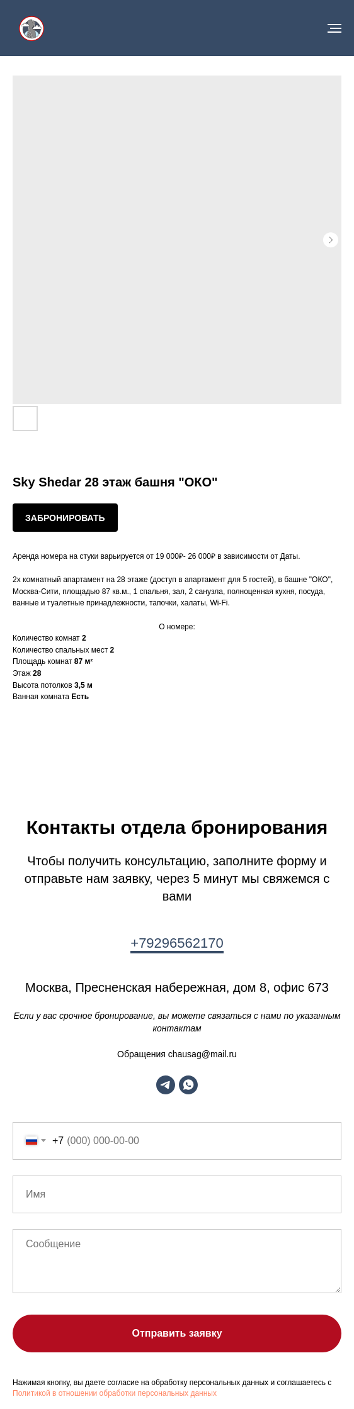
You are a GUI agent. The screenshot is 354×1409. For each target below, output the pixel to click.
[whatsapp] (188, 1084)
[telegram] (165, 1084)
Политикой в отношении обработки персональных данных (115, 1393)
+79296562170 (176, 943)
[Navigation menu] (334, 28)
